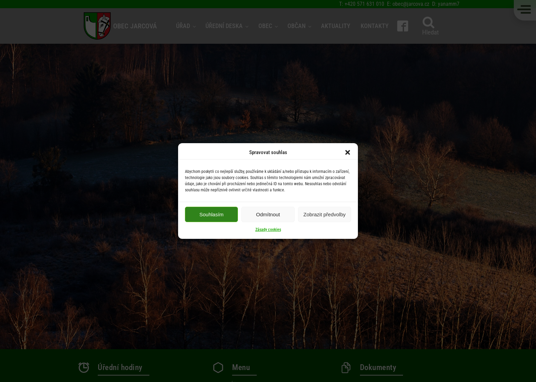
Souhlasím (211, 214)
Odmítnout (268, 214)
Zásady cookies (268, 229)
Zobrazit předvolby (325, 214)
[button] (347, 152)
